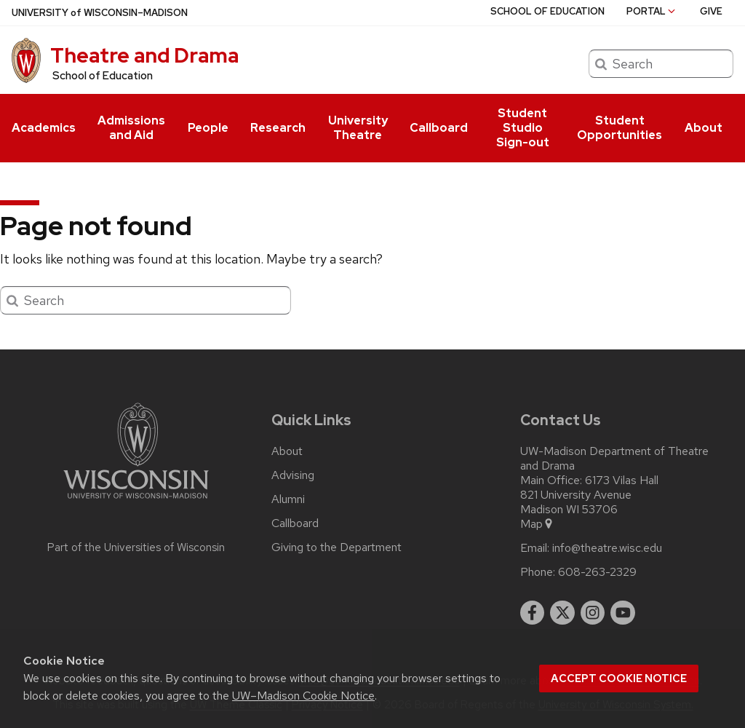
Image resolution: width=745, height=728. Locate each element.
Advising (292, 475)
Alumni (288, 499)
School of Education (102, 75)
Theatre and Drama (144, 55)
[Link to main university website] (136, 501)
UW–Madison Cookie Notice (303, 695)
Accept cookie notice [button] (619, 678)
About (703, 127)
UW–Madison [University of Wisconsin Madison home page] (100, 13)
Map (537, 524)
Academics (44, 127)
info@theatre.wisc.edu (607, 548)
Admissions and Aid (131, 128)
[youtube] (622, 613)
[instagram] (593, 613)
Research (278, 127)
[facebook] (532, 613)
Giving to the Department (336, 547)
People (208, 127)
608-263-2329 (597, 572)
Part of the (136, 547)
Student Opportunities (619, 128)
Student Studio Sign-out (522, 128)
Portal (651, 11)
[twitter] (562, 613)
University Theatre (358, 128)
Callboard (439, 127)
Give (711, 11)
